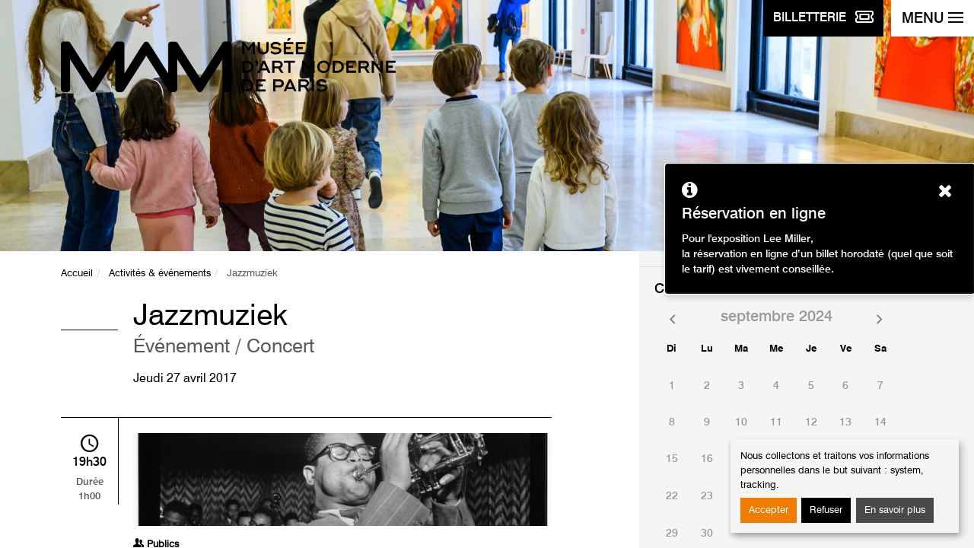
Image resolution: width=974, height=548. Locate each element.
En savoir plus (894, 510)
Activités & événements (160, 274)
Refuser (826, 510)
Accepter (768, 510)
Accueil (77, 274)
